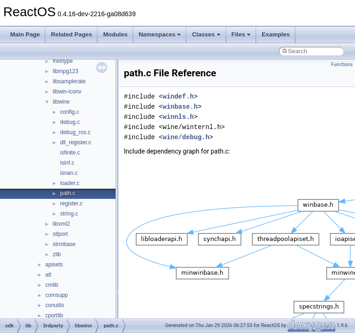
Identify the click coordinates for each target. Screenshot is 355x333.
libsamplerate (69, 81)
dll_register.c (75, 142)
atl (48, 274)
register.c (71, 203)
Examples (276, 34)
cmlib (51, 285)
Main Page (25, 34)
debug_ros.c (75, 132)
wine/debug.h (186, 137)
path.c (67, 193)
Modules (115, 34)
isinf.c (67, 163)
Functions (342, 65)
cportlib (54, 315)
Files (241, 34)
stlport (60, 234)
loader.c (70, 183)
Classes (206, 34)
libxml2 (61, 224)
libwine (61, 102)
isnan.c (69, 173)
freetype (63, 61)
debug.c (70, 122)
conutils (54, 305)
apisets (54, 264)
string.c (69, 213)
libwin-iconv (67, 91)
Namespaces (160, 34)
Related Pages (71, 34)
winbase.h (180, 106)
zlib (57, 254)
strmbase (64, 244)
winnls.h (178, 116)
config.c (69, 112)
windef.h (178, 96)
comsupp (56, 295)
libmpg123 (65, 71)
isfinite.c (70, 152)
